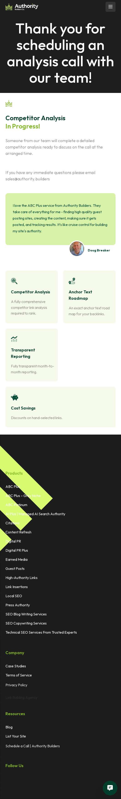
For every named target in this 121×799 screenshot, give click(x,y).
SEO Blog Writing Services (26, 615)
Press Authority (17, 606)
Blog (9, 728)
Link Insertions (16, 588)
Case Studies (15, 667)
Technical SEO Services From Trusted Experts (41, 634)
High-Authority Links (21, 579)
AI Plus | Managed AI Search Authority (35, 515)
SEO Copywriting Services (26, 624)
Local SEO (13, 597)
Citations (12, 524)
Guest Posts (15, 570)
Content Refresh (18, 533)
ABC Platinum (16, 506)
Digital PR (13, 542)
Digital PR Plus (16, 552)
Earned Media (16, 561)
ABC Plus (12, 488)
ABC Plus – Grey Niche (23, 497)
